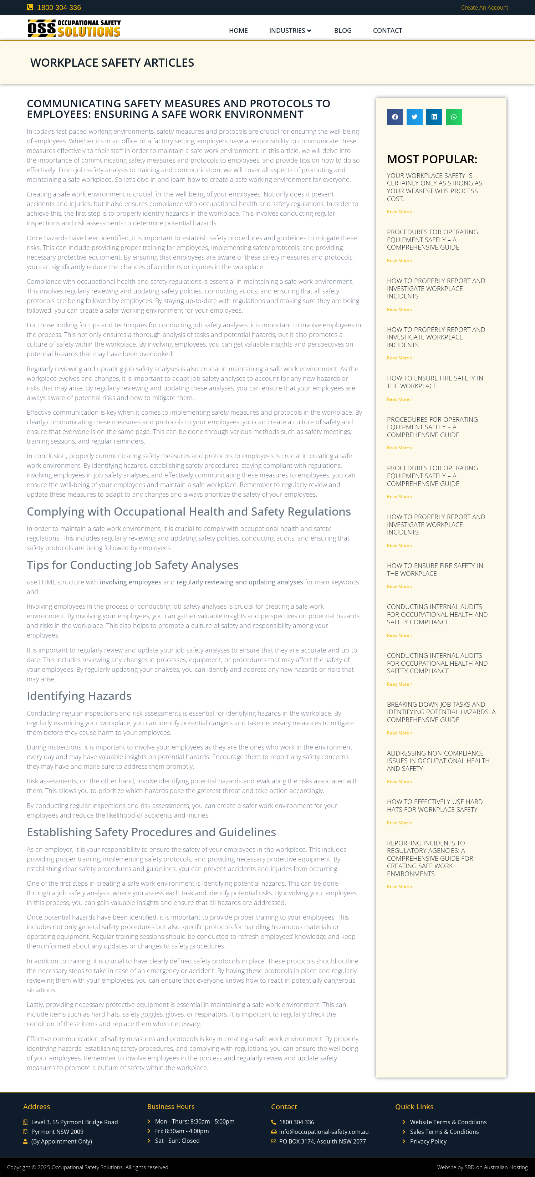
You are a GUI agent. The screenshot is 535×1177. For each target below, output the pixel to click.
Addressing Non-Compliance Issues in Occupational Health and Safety (438, 761)
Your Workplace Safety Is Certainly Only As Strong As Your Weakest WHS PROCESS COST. (434, 187)
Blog (343, 30)
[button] (395, 117)
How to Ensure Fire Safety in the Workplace (435, 382)
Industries (290, 30)
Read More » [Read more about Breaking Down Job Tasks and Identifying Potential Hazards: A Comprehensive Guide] (399, 733)
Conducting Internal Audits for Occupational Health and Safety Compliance (437, 614)
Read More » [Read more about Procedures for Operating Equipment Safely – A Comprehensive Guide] (399, 260)
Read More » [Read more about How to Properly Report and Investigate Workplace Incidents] (399, 309)
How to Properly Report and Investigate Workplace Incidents (436, 288)
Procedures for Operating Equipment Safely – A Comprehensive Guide (432, 239)
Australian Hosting (506, 1167)
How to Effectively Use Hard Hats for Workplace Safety (435, 805)
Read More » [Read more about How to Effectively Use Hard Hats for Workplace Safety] (399, 823)
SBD (470, 1167)
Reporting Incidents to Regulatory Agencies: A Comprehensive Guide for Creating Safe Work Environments (430, 858)
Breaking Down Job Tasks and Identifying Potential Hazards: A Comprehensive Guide (441, 712)
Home (238, 30)
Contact (387, 30)
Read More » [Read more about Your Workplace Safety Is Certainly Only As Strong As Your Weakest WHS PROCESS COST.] (399, 212)
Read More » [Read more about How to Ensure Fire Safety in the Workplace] (399, 399)
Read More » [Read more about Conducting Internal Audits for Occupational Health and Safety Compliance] (399, 635)
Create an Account (484, 7)
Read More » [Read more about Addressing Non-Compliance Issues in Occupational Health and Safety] (399, 781)
